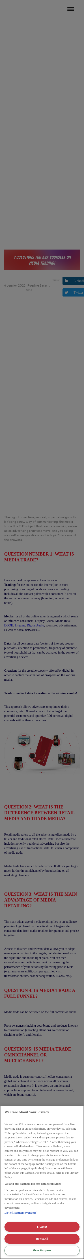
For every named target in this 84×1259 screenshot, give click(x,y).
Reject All (42, 1238)
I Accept (42, 1226)
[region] (42, 1182)
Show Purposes (41, 1250)
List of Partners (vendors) (20, 1212)
